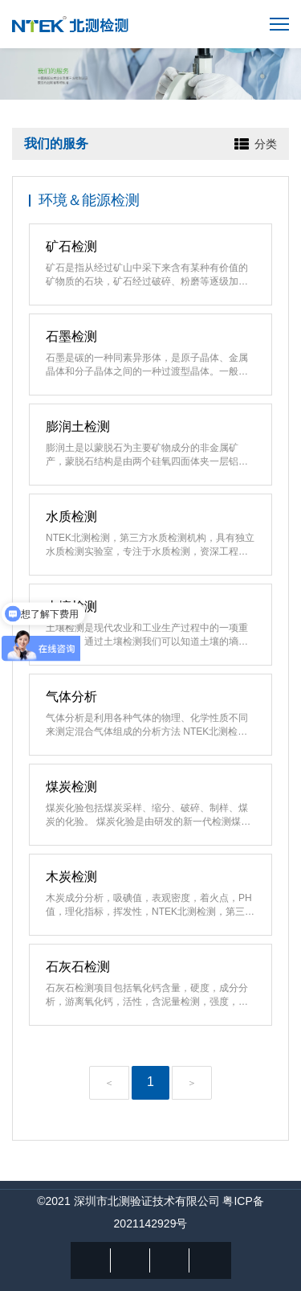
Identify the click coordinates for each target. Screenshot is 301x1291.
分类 (265, 143)
